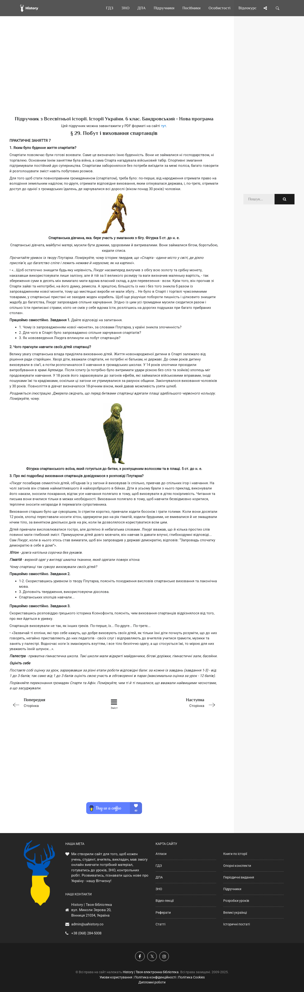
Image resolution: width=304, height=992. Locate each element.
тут (163, 126)
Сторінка (51, 702)
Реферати (163, 912)
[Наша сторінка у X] (152, 956)
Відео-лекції (165, 901)
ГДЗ (159, 866)
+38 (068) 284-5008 (86, 933)
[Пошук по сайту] (277, 8)
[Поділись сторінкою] (265, 8)
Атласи (161, 854)
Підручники (232, 889)
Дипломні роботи (152, 982)
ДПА (159, 877)
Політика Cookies (191, 977)
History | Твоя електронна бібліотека (151, 972)
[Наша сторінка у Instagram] (164, 956)
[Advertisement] (114, 73)
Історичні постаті (236, 924)
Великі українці (235, 912)
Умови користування (116, 977)
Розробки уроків (236, 901)
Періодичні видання (238, 877)
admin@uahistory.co (87, 924)
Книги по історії (235, 854)
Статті (160, 924)
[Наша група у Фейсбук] (140, 956)
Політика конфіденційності (155, 977)
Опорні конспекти (237, 866)
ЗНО (159, 889)
